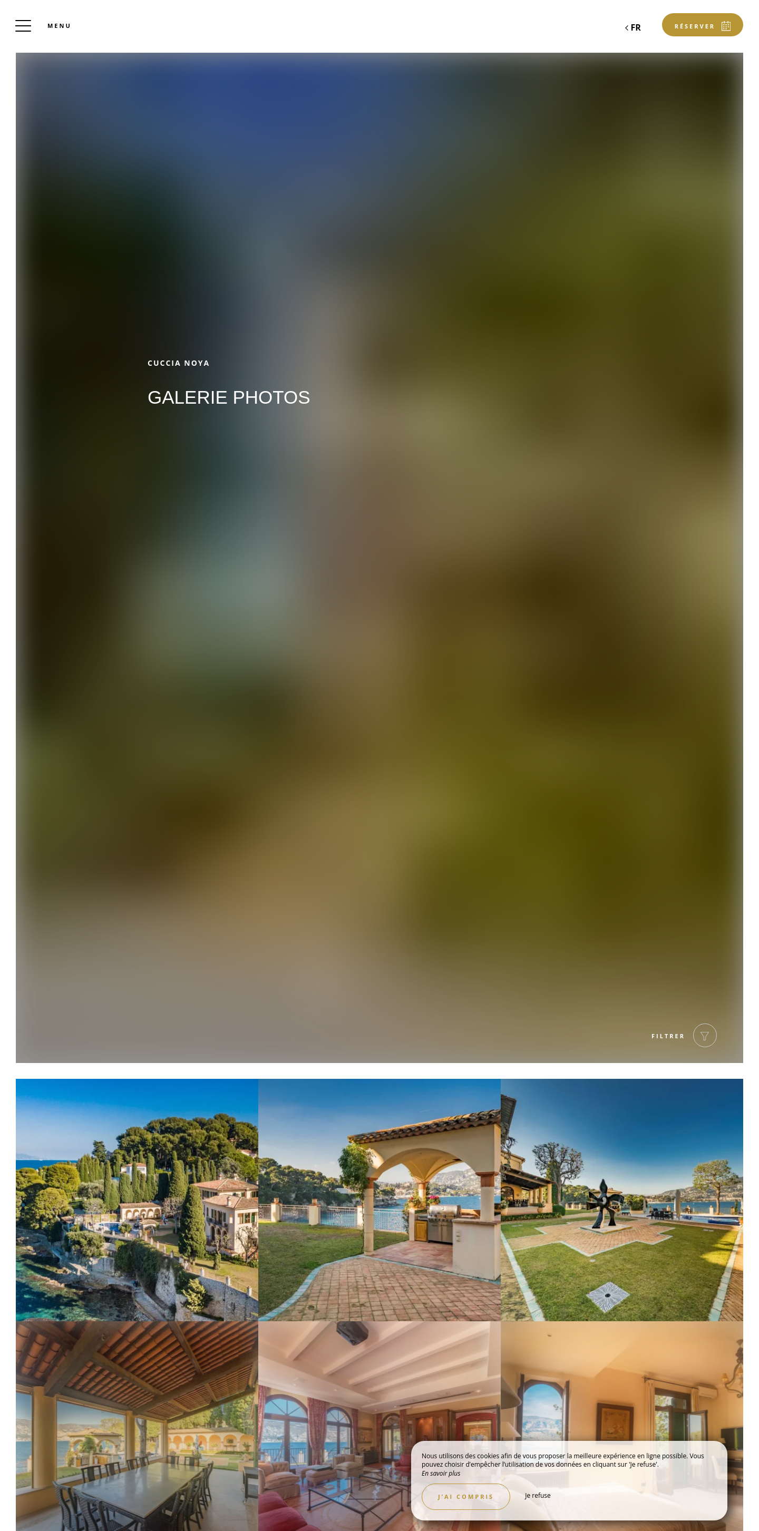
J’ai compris (466, 1496)
